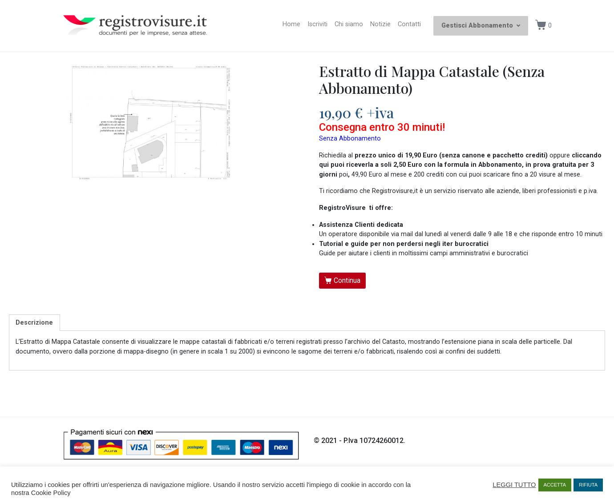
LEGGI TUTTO (514, 484)
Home (291, 24)
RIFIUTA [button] (588, 484)
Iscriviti (317, 24)
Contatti (409, 24)
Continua (347, 280)
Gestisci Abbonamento (480, 25)
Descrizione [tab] (34, 322)
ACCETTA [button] (555, 484)
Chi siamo (349, 24)
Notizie (380, 24)
